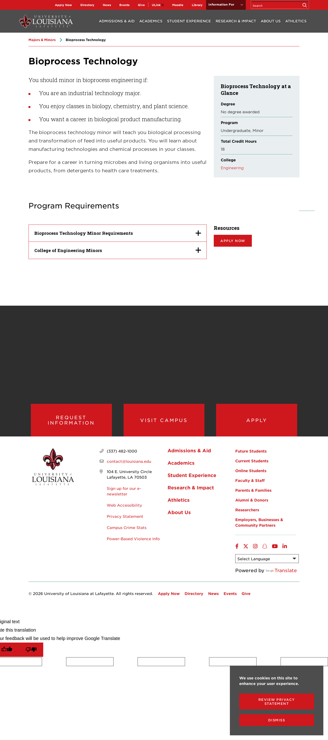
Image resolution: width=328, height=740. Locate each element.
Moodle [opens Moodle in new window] (177, 5)
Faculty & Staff (250, 488)
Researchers (247, 517)
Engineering (232, 167)
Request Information (71, 424)
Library (197, 5)
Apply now (232, 241)
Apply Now (63, 5)
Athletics (296, 21)
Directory (87, 5)
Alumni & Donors (251, 507)
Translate (281, 578)
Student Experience (189, 21)
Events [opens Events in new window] (124, 5)
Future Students (251, 458)
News (107, 5)
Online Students (250, 478)
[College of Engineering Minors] (118, 250)
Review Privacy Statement (276, 701)
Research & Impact (236, 21)
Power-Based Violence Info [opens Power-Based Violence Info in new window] (133, 546)
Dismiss (276, 720)
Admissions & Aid (117, 21)
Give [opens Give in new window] (141, 5)
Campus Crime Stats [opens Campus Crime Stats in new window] (126, 535)
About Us (271, 21)
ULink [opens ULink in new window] (156, 5)
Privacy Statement (125, 524)
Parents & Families (253, 498)
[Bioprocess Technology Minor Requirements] (118, 233)
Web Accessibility (124, 513)
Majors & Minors (42, 40)
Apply (256, 424)
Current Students (251, 468)
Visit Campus (164, 424)
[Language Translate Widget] (267, 566)
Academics (150, 21)
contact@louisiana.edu (129, 469)
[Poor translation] (31, 657)
